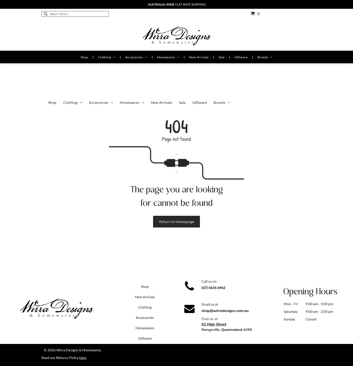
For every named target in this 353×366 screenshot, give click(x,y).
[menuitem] (84, 57)
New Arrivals (145, 297)
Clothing (145, 307)
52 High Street (213, 324)
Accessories (145, 317)
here (82, 357)
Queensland (231, 329)
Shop (145, 286)
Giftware (145, 338)
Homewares (145, 328)
